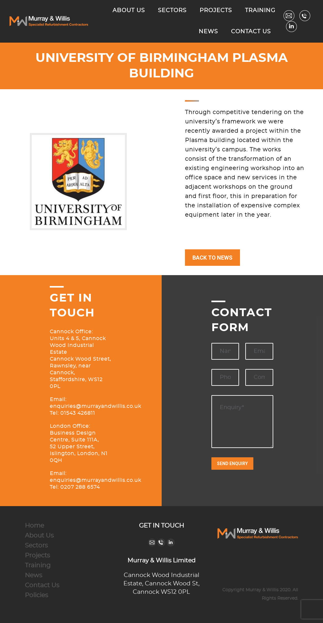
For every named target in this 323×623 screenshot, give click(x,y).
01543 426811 (77, 413)
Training (38, 565)
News (33, 575)
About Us (39, 536)
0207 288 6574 (80, 487)
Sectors (36, 545)
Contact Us (42, 585)
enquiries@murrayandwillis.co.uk (95, 406)
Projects (37, 555)
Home (34, 526)
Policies (36, 595)
